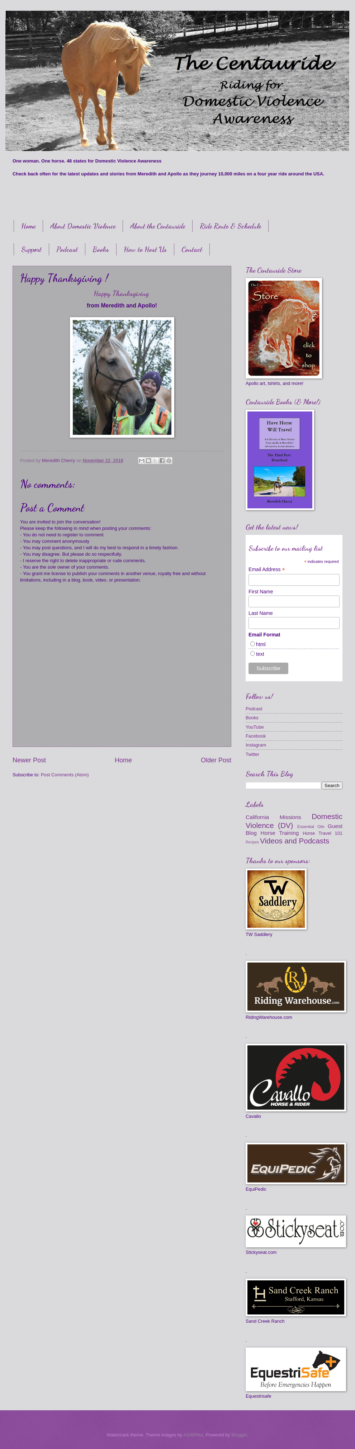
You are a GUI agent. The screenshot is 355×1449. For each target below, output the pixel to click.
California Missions (273, 817)
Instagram (256, 745)
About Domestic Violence (82, 226)
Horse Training (280, 833)
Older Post (216, 760)
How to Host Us (145, 249)
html (260, 644)
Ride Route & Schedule (230, 226)
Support (31, 249)
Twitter (252, 754)
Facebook (256, 736)
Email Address (266, 569)
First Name (260, 591)
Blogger (239, 1435)
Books (101, 249)
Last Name (260, 613)
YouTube (255, 727)
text (260, 654)
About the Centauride (157, 226)
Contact (191, 249)
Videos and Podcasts (294, 841)
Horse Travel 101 (322, 833)
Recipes (252, 842)
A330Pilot (193, 1435)
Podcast (67, 249)
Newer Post (29, 760)
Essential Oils (311, 826)
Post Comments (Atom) (65, 774)
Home (28, 226)
